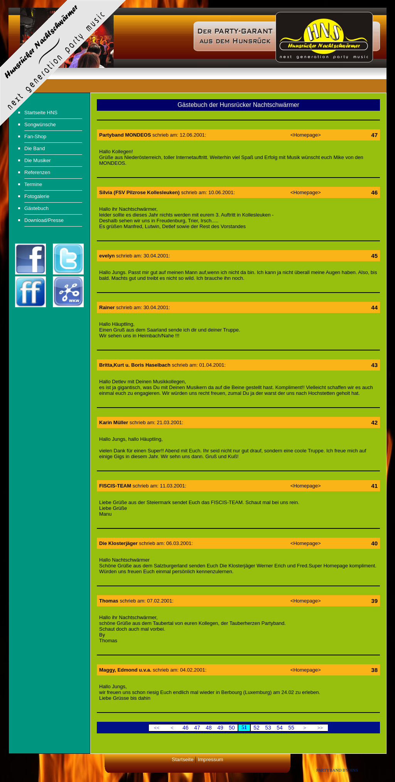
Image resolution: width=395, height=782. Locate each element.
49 (220, 727)
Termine (33, 184)
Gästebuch (36, 208)
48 (209, 727)
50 (232, 727)
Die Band (34, 148)
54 (280, 727)
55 (291, 727)
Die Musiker (37, 160)
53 (268, 727)
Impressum (210, 759)
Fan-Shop (35, 136)
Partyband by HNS (337, 770)
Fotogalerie (36, 196)
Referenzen (37, 172)
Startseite (182, 759)
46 (185, 727)
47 (197, 727)
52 (256, 727)
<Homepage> (305, 135)
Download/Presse (44, 220)
